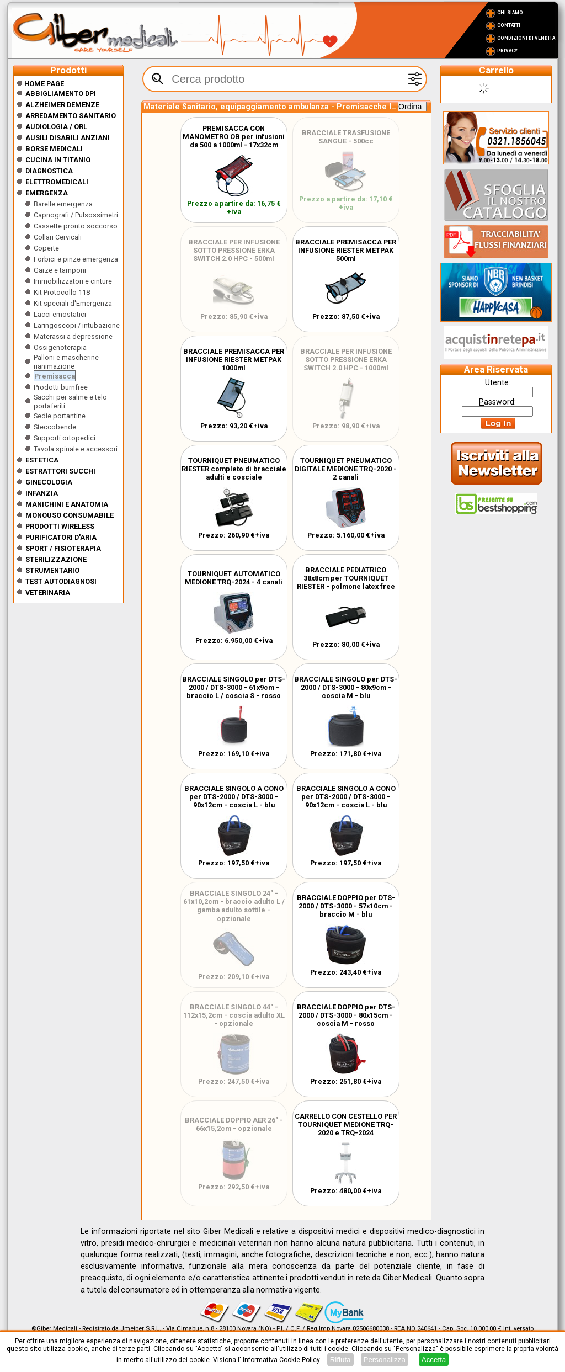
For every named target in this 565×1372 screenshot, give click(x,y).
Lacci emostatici (60, 314)
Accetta (434, 1359)
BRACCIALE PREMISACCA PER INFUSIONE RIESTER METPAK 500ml (345, 250)
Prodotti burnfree (61, 387)
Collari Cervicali (58, 237)
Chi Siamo (510, 12)
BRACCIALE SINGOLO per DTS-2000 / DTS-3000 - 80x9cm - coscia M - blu (345, 687)
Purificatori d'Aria (61, 537)
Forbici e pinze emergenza (76, 259)
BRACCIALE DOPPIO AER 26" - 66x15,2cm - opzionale (234, 1124)
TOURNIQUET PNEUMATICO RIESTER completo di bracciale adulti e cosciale (234, 468)
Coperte (46, 248)
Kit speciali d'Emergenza (73, 303)
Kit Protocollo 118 (62, 292)
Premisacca (54, 376)
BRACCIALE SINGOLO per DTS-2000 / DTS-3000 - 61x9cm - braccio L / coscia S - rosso (233, 687)
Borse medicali (54, 149)
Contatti (508, 25)
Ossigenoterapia (60, 347)
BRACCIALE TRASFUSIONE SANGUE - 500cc (346, 137)
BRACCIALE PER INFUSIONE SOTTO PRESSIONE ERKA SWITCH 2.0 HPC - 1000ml (346, 359)
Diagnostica (49, 171)
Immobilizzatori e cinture (73, 281)
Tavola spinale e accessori (76, 449)
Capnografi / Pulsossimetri (76, 215)
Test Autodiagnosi (61, 581)
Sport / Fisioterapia (63, 548)
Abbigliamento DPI (60, 93)
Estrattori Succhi (60, 471)
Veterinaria (47, 592)
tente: (497, 382)
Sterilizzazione (56, 559)
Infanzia (41, 493)
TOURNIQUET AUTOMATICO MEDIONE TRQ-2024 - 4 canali (233, 578)
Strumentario (52, 570)
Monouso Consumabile (69, 515)
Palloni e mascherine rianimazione (66, 361)
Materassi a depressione (73, 336)
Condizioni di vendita (526, 38)
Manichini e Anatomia (66, 504)
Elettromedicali (56, 182)
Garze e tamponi (60, 270)
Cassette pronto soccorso (76, 226)
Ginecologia (48, 482)
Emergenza (46, 193)
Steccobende (55, 427)
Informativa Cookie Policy (281, 1360)
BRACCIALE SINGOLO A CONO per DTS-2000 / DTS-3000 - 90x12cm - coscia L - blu (234, 796)
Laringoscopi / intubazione (77, 325)
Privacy (507, 51)
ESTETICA (41, 460)
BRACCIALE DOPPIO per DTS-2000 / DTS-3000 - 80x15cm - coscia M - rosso (346, 1015)
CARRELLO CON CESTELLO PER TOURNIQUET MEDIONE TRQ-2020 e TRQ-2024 (346, 1124)
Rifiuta (340, 1359)
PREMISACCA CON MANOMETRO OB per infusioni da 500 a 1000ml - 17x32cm (234, 136)
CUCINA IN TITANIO (57, 160)
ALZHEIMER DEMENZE (62, 104)
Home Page (40, 83)
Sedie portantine (60, 416)
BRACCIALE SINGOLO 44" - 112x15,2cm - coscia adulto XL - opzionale (234, 1015)
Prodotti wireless (59, 526)
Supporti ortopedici (64, 438)
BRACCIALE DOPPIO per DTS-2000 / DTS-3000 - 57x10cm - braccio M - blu (346, 906)
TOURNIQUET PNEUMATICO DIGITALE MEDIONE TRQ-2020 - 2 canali (346, 468)
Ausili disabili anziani (67, 138)
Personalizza (385, 1359)
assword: (497, 401)
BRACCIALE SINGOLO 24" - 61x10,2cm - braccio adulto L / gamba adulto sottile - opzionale (234, 906)
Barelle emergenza (63, 204)
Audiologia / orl (56, 127)
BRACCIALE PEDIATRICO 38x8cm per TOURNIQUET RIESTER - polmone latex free (346, 578)
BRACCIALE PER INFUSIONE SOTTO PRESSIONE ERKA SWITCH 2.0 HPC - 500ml (234, 250)
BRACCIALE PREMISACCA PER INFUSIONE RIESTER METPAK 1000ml (233, 359)
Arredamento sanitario (70, 115)
